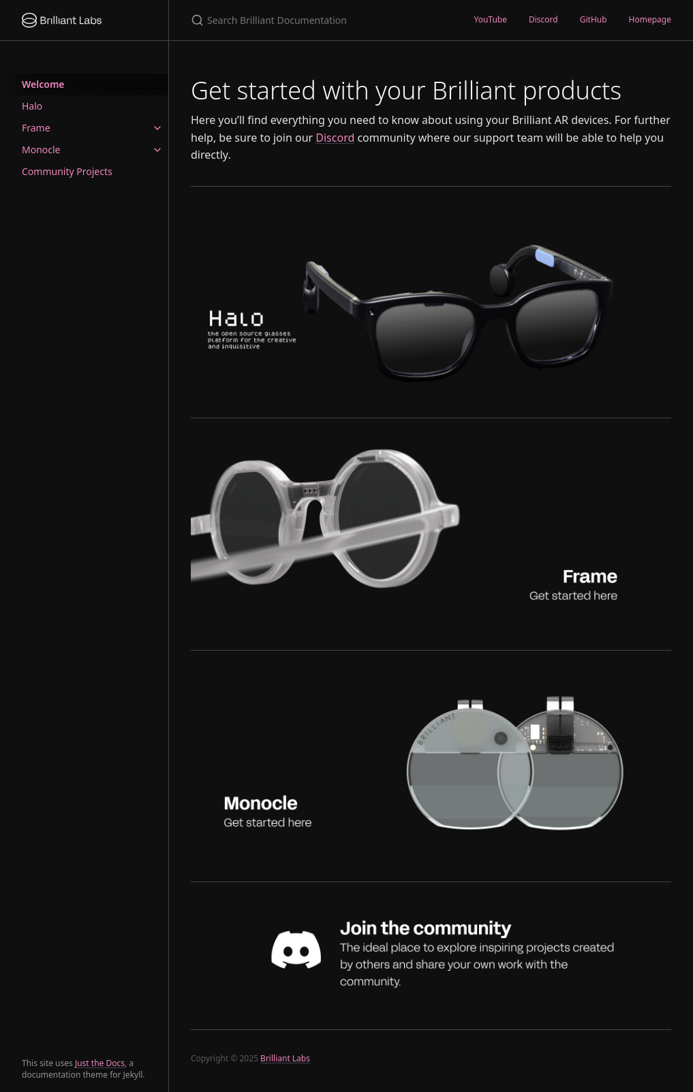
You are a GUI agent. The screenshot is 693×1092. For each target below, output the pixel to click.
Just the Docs (100, 1063)
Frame (36, 127)
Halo (32, 105)
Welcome (43, 84)
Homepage (650, 19)
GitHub (593, 19)
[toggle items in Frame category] (157, 128)
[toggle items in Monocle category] (157, 150)
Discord (543, 19)
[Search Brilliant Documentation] (316, 20)
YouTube (490, 19)
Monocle (41, 149)
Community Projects (67, 171)
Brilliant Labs (285, 1058)
